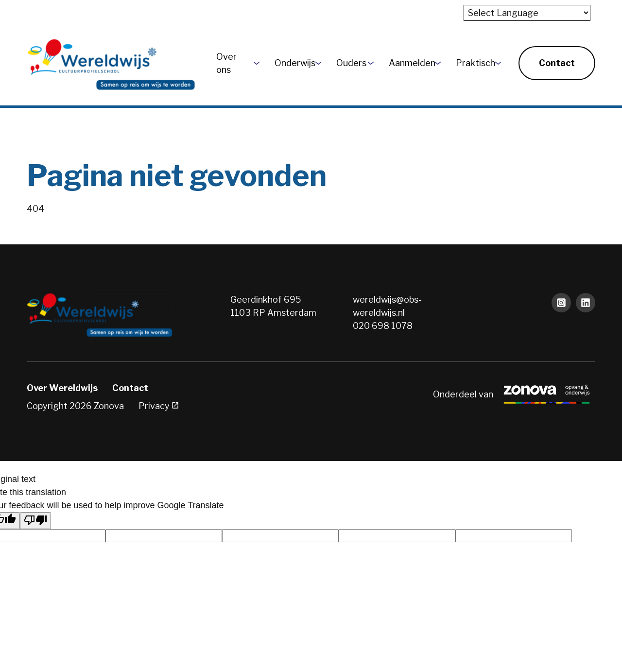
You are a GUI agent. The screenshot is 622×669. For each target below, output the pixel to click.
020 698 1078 (383, 326)
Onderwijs (291, 63)
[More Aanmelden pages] (438, 63)
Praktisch (471, 63)
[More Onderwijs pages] (318, 63)
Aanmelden (408, 63)
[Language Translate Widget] (527, 13)
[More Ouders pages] (370, 63)
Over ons (226, 63)
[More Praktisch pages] (498, 63)
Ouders (348, 63)
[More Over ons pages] (256, 63)
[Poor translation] (35, 520)
